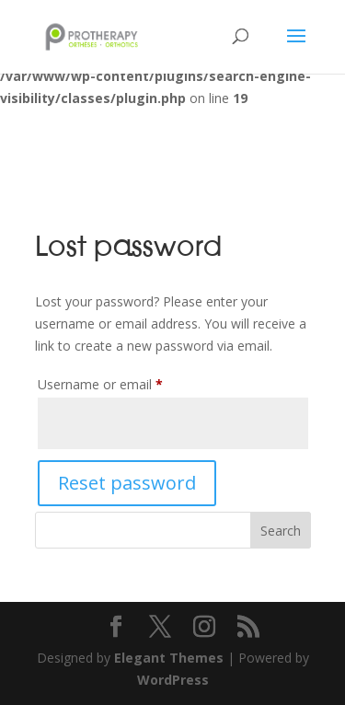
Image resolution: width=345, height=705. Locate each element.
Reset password (127, 482)
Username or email (126, 382)
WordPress (173, 679)
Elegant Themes (169, 657)
